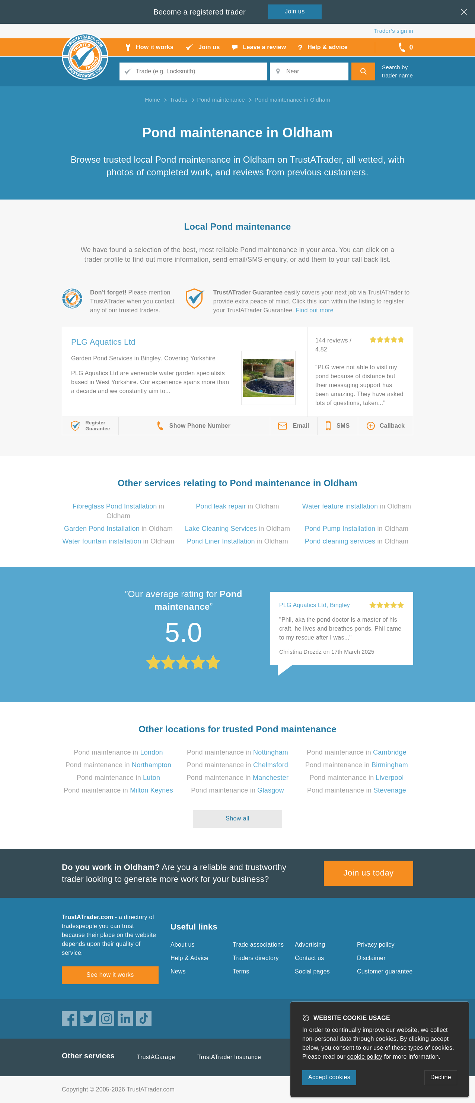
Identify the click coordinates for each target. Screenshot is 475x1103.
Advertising (310, 944)
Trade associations (258, 944)
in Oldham (237, 506)
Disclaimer (371, 958)
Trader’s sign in (393, 31)
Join (295, 11)
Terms (241, 971)
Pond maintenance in (118, 752)
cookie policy (364, 1056)
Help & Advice (189, 958)
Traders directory (256, 958)
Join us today (369, 872)
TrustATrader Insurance (229, 1057)
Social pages (312, 971)
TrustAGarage (156, 1057)
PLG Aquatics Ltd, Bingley (314, 605)
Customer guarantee (384, 971)
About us (182, 944)
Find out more (315, 310)
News (178, 971)
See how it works (110, 975)
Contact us (309, 958)
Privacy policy (376, 944)
